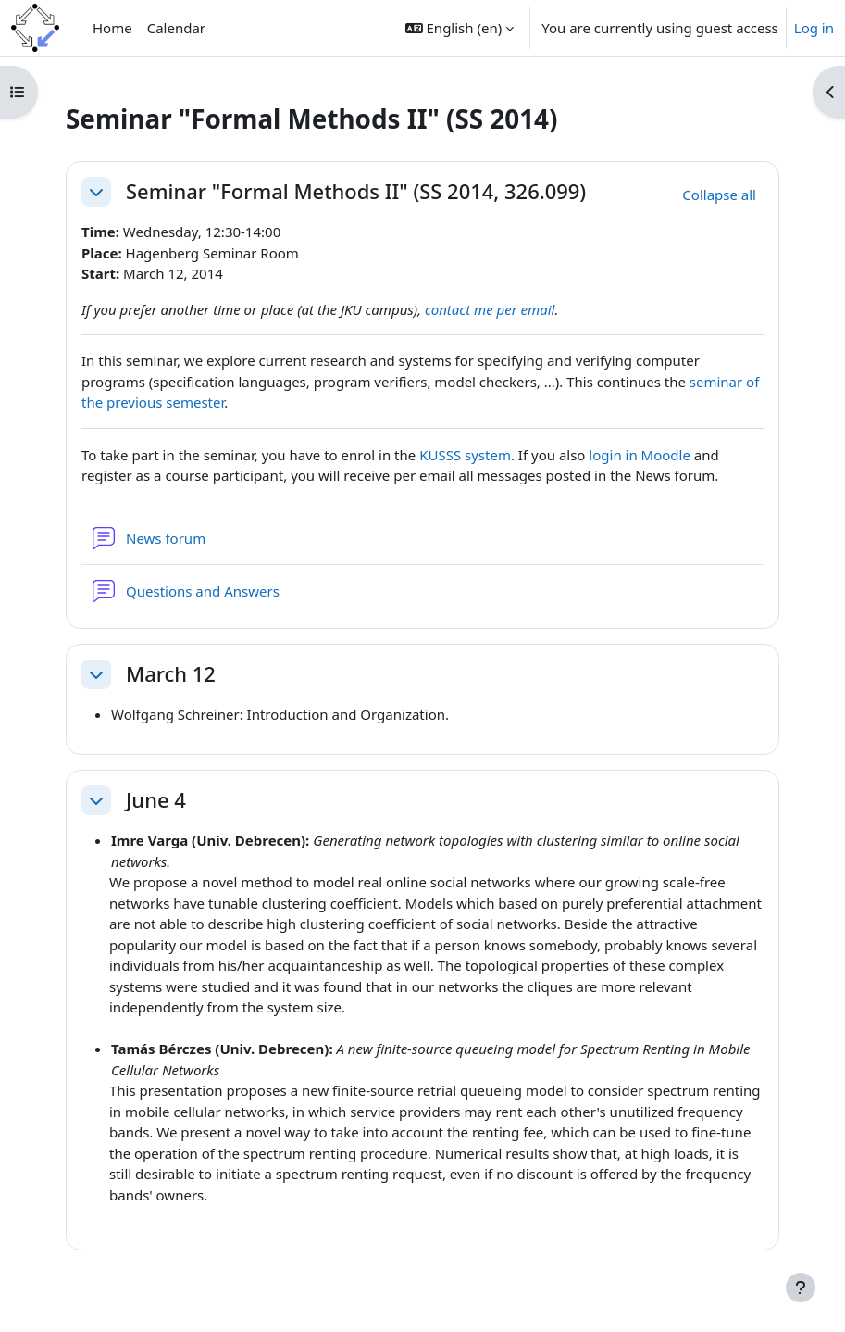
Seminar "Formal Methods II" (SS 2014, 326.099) (356, 192)
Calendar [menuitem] (176, 28)
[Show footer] (800, 1287)
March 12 (171, 674)
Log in (814, 28)
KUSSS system (465, 455)
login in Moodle (639, 455)
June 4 (156, 800)
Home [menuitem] (112, 28)
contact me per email (490, 309)
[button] (459, 28)
